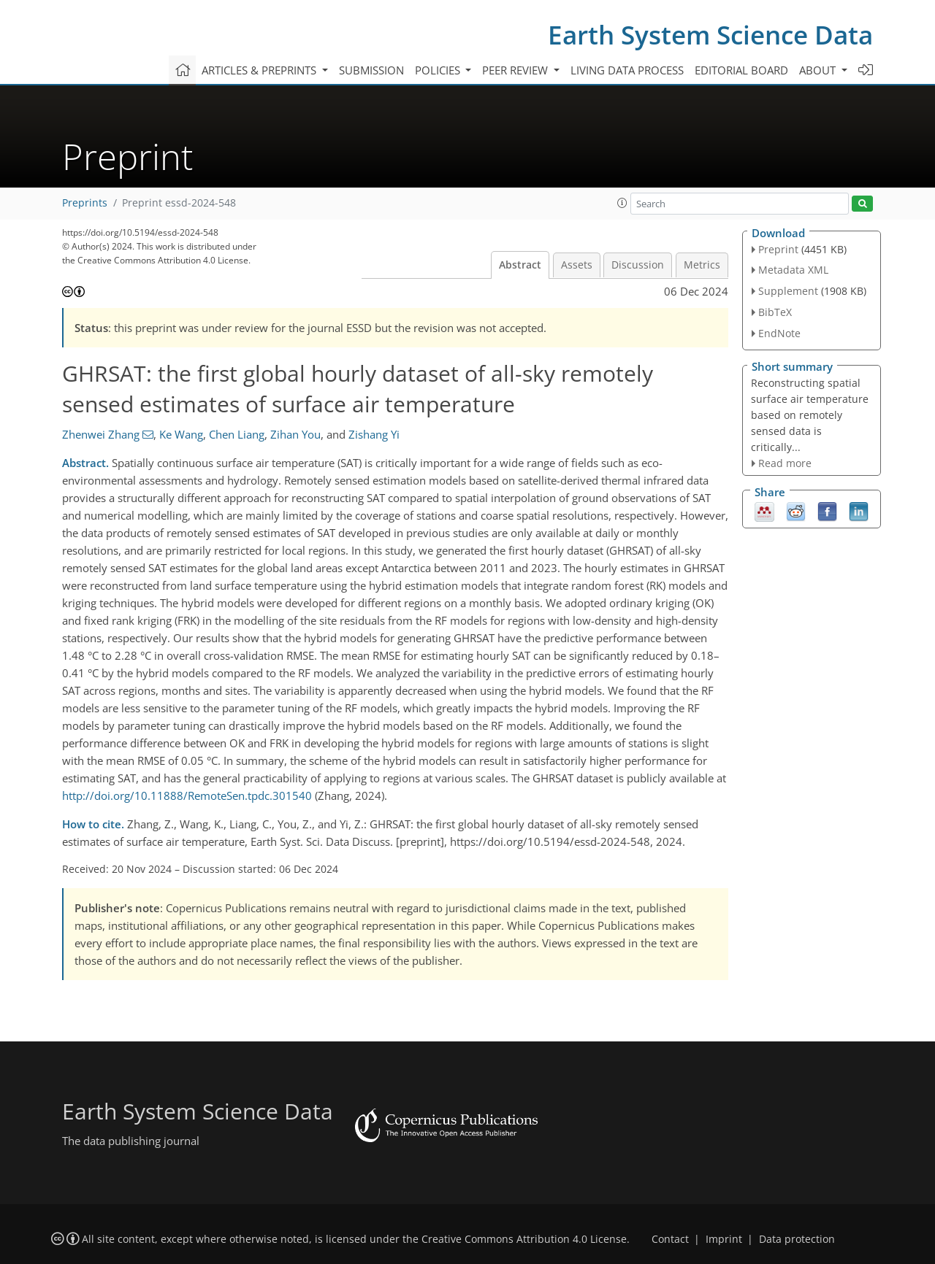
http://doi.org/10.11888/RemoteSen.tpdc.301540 (187, 795)
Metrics (702, 264)
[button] (622, 202)
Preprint (778, 249)
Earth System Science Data (710, 35)
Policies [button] (439, 70)
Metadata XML (793, 270)
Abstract (520, 264)
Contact (670, 1239)
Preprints (84, 202)
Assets (576, 264)
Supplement (788, 291)
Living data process (627, 70)
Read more (785, 463)
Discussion (637, 264)
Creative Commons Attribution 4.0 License (524, 1239)
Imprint (724, 1239)
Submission (371, 70)
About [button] (819, 70)
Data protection (797, 1239)
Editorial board (741, 70)
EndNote (779, 333)
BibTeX (775, 312)
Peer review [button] (516, 70)
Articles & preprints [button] (260, 70)
